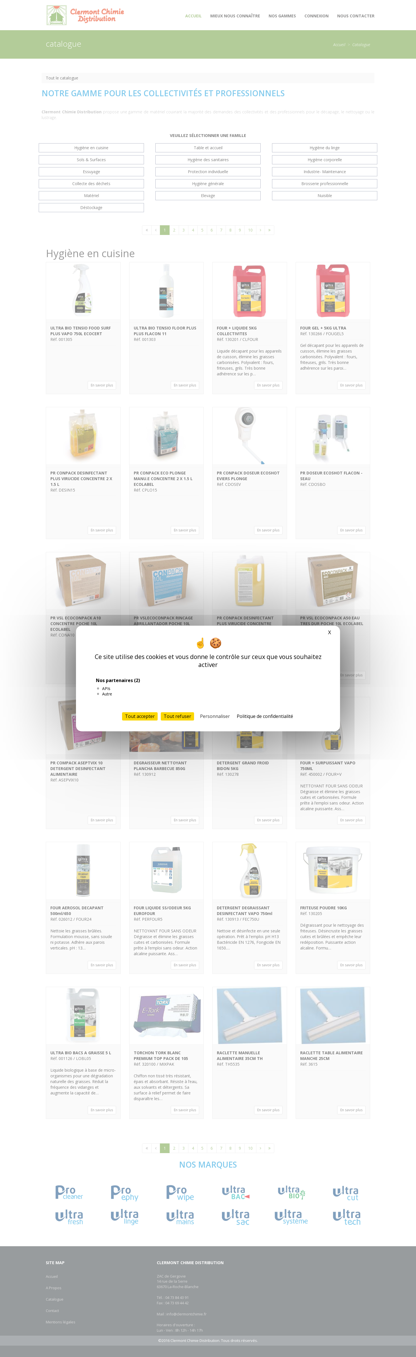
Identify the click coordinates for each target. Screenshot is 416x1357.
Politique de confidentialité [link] (265, 716)
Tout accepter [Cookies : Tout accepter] (140, 716)
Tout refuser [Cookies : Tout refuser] (177, 716)
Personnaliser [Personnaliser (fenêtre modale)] (215, 716)
